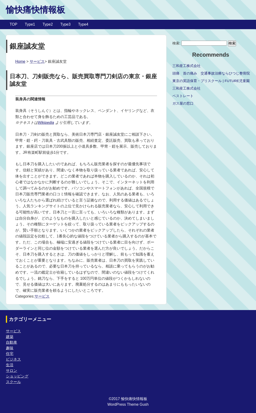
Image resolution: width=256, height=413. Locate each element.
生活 (9, 365)
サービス (37, 61)
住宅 (9, 354)
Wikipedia (46, 123)
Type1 (30, 24)
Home (20, 61)
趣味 (9, 348)
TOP (13, 24)
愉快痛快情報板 (35, 10)
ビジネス (13, 359)
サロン (11, 371)
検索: (176, 43)
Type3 (65, 24)
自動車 (11, 342)
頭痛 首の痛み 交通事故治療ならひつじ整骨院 (211, 73)
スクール (13, 382)
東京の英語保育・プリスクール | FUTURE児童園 (211, 81)
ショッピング (17, 376)
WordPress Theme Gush (127, 404)
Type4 (83, 24)
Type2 (48, 24)
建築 (9, 337)
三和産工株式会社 (186, 66)
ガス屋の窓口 (183, 103)
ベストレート (183, 96)
